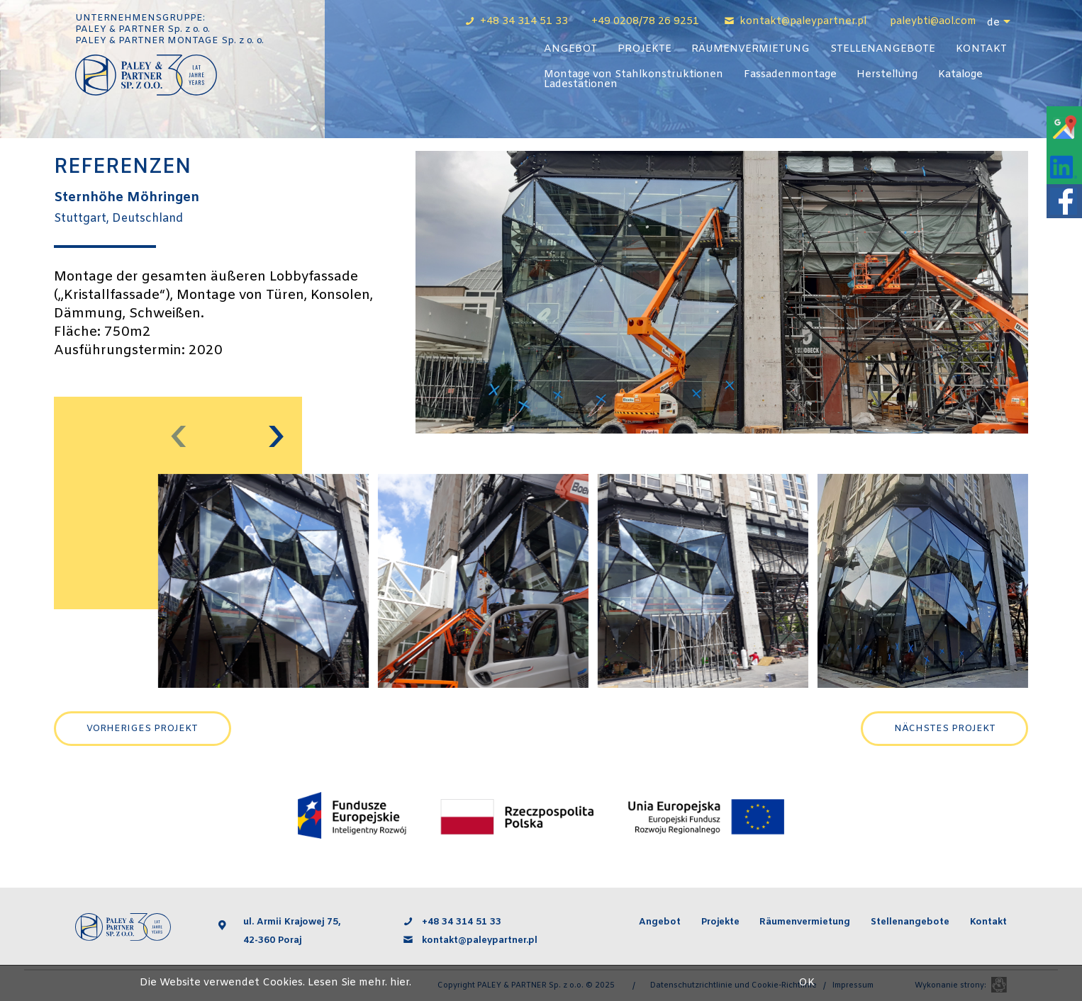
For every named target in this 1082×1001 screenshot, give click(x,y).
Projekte (644, 49)
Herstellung (887, 74)
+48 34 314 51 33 (525, 21)
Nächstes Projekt (944, 729)
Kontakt (981, 49)
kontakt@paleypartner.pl (804, 21)
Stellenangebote (882, 49)
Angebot (570, 49)
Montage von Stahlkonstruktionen (633, 74)
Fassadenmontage (790, 74)
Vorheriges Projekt (142, 729)
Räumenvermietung (750, 49)
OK (806, 983)
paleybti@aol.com (933, 21)
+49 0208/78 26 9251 (645, 21)
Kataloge (960, 74)
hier (399, 983)
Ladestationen (581, 84)
